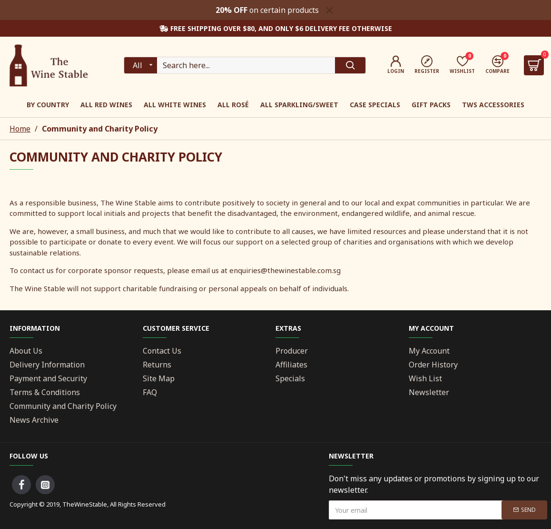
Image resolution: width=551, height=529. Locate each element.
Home (20, 128)
